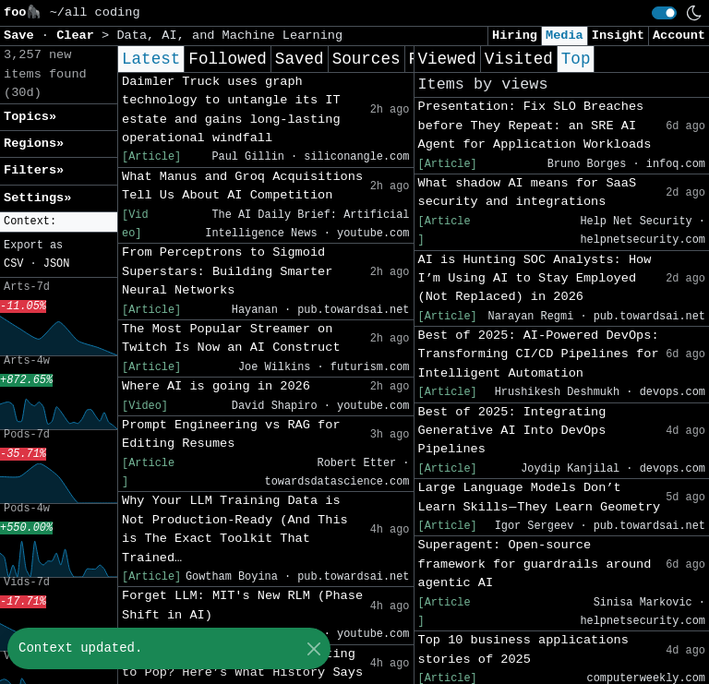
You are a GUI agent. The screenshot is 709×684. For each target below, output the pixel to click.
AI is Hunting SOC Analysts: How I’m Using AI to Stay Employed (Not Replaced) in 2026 (535, 279)
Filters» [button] (34, 170)
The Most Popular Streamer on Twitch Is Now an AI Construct (231, 338)
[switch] (664, 12)
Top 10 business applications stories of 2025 (523, 649)
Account (679, 35)
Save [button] (23, 35)
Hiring (514, 35)
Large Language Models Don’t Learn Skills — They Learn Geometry (539, 497)
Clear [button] (79, 35)
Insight (618, 35)
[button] (58, 222)
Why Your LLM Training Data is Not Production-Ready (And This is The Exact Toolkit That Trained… (235, 529)
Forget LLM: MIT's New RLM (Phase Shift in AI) (242, 605)
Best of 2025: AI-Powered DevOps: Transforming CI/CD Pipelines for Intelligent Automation (538, 354)
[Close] (313, 648)
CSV (13, 264)
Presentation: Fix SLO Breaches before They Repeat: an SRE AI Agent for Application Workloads (535, 125)
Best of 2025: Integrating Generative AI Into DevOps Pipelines (512, 431)
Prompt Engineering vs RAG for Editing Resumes (231, 434)
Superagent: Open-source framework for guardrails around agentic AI (535, 564)
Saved (299, 59)
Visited (519, 59)
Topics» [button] (30, 117)
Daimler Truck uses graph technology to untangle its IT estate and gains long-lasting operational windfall (231, 110)
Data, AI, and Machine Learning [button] (229, 35)
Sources (366, 59)
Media (564, 35)
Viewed (447, 59)
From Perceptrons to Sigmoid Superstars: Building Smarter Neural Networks (227, 271)
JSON (56, 264)
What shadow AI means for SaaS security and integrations (527, 192)
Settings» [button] (37, 198)
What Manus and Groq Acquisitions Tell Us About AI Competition (242, 186)
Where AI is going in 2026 (216, 386)
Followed (227, 59)
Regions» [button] (34, 143)
